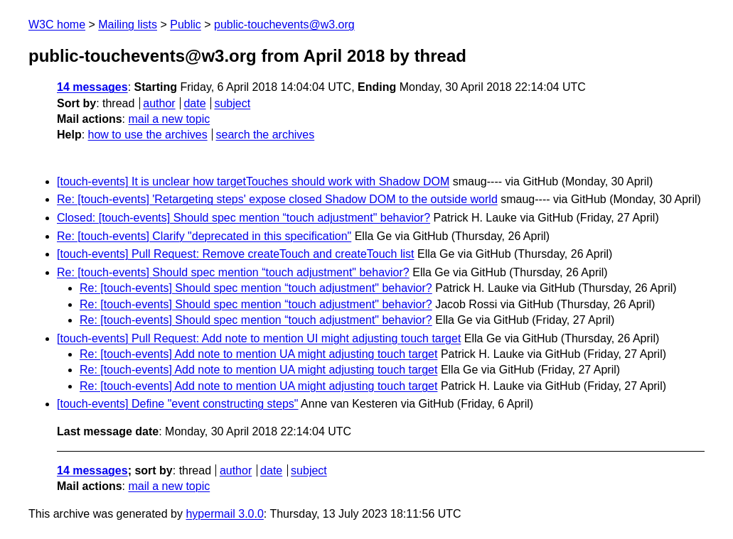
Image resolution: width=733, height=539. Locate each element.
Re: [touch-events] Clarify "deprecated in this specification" (204, 236)
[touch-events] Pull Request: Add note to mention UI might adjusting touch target (259, 338)
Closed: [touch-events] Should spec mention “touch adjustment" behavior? (243, 218)
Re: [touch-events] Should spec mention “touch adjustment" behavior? (233, 272)
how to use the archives (148, 135)
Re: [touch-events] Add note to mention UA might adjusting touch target (258, 354)
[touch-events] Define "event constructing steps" (178, 404)
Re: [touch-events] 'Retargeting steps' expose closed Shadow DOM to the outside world (277, 199)
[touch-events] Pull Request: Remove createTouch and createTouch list (235, 254)
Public (185, 24)
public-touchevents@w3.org (284, 24)
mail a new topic (169, 119)
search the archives (265, 135)
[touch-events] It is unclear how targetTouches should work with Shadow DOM (253, 181)
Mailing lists (127, 24)
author (159, 103)
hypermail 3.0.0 (224, 514)
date (194, 103)
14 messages (92, 87)
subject (232, 103)
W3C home (56, 24)
